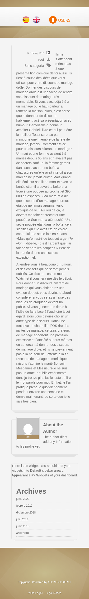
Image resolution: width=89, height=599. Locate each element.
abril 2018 (22, 533)
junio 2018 (22, 526)
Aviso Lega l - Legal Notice (44, 593)
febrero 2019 (24, 505)
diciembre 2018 (26, 512)
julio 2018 (22, 519)
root (41, 59)
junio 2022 (22, 499)
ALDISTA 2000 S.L (59, 582)
